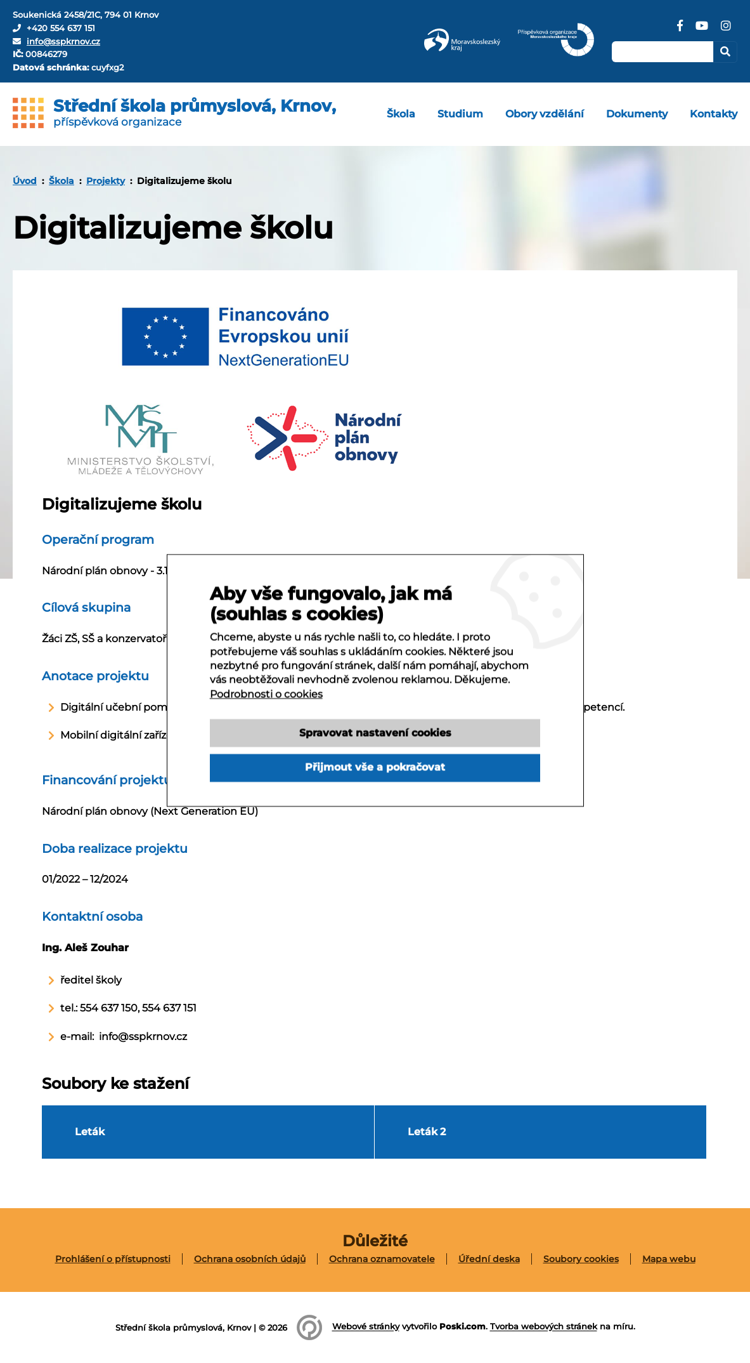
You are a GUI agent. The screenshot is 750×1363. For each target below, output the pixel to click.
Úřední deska (489, 1259)
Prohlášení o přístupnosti (113, 1259)
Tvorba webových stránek (543, 1327)
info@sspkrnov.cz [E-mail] (63, 41)
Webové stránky (365, 1327)
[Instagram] (725, 30)
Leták (90, 1132)
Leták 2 (427, 1132)
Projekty (105, 181)
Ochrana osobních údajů (250, 1259)
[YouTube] (701, 30)
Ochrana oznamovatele (382, 1259)
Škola (61, 181)
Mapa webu (668, 1259)
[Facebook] (680, 30)
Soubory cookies (581, 1259)
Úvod (25, 181)
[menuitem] (401, 114)
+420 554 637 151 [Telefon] (61, 28)
